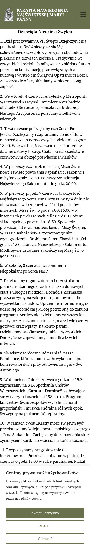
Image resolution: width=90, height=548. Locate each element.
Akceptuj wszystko (45, 512)
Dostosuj (45, 525)
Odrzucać (45, 538)
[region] (45, 506)
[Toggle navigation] (83, 14)
